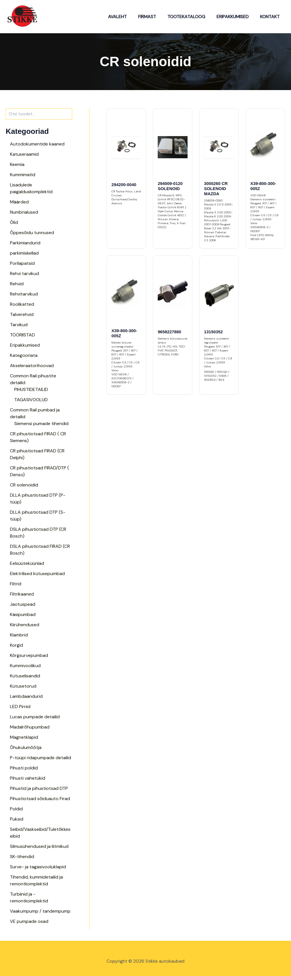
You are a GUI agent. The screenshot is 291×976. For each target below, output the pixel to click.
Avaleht (127, 17)
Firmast (155, 17)
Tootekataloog (192, 17)
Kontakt (271, 17)
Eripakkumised (236, 17)
